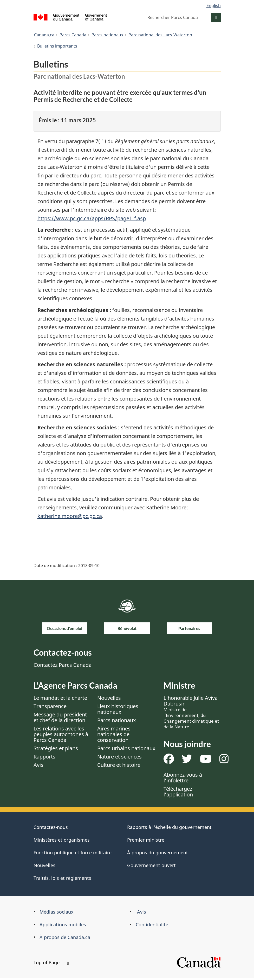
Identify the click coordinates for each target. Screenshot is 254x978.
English (213, 5)
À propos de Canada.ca (65, 937)
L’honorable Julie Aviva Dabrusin (191, 712)
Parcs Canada (73, 35)
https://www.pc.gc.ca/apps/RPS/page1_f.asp (91, 218)
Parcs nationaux (107, 35)
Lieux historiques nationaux (117, 709)
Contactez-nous (51, 827)
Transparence (50, 706)
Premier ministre (145, 840)
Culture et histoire (118, 764)
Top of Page (51, 962)
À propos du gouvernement (157, 852)
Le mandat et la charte (60, 697)
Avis (38, 764)
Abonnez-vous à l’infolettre (183, 777)
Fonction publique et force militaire (73, 852)
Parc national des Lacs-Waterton (160, 35)
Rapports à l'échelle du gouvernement (169, 827)
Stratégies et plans (56, 748)
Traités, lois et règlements (62, 878)
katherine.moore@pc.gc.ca (69, 516)
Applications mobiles (63, 924)
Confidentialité (152, 924)
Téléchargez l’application (178, 791)
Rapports (44, 756)
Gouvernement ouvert (151, 865)
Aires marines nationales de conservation (114, 734)
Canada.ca (44, 35)
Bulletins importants (57, 46)
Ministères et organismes (62, 840)
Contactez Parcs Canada (63, 664)
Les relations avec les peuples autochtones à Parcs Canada (61, 734)
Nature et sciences (119, 756)
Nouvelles (109, 697)
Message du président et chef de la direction (60, 717)
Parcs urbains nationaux (126, 748)
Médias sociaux (57, 912)
